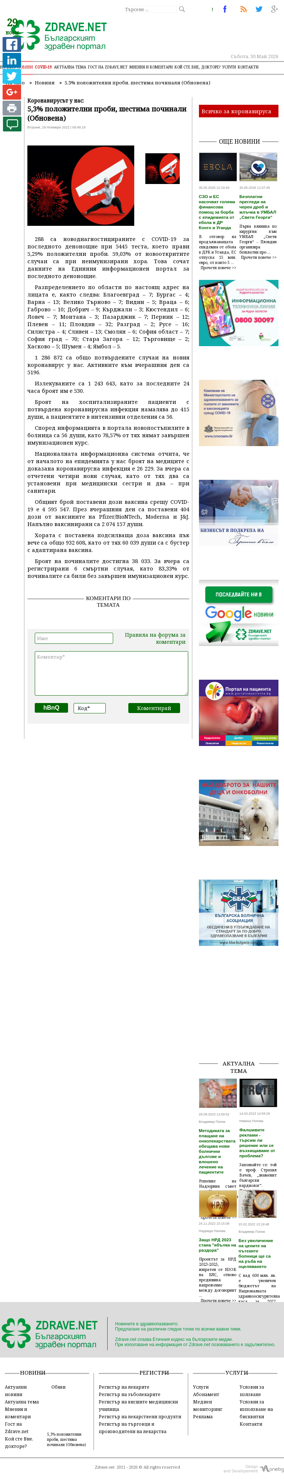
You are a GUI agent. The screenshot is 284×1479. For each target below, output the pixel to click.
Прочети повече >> (218, 267)
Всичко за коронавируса (236, 111)
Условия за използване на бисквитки (256, 1409)
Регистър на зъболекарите (129, 1394)
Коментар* (111, 673)
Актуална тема (70, 67)
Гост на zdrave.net (108, 67)
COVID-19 (43, 67)
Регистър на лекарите (124, 1387)
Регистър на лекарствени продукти (140, 1416)
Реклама (203, 1416)
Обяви (58, 1387)
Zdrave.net (105, 1467)
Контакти (248, 67)
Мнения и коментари (151, 67)
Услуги (229, 67)
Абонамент (206, 1394)
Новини (25, 67)
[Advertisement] (241, 1017)
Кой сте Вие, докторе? (197, 67)
